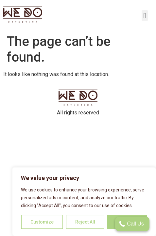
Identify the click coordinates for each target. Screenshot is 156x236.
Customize (42, 222)
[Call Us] (132, 224)
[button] (145, 15)
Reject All (85, 222)
